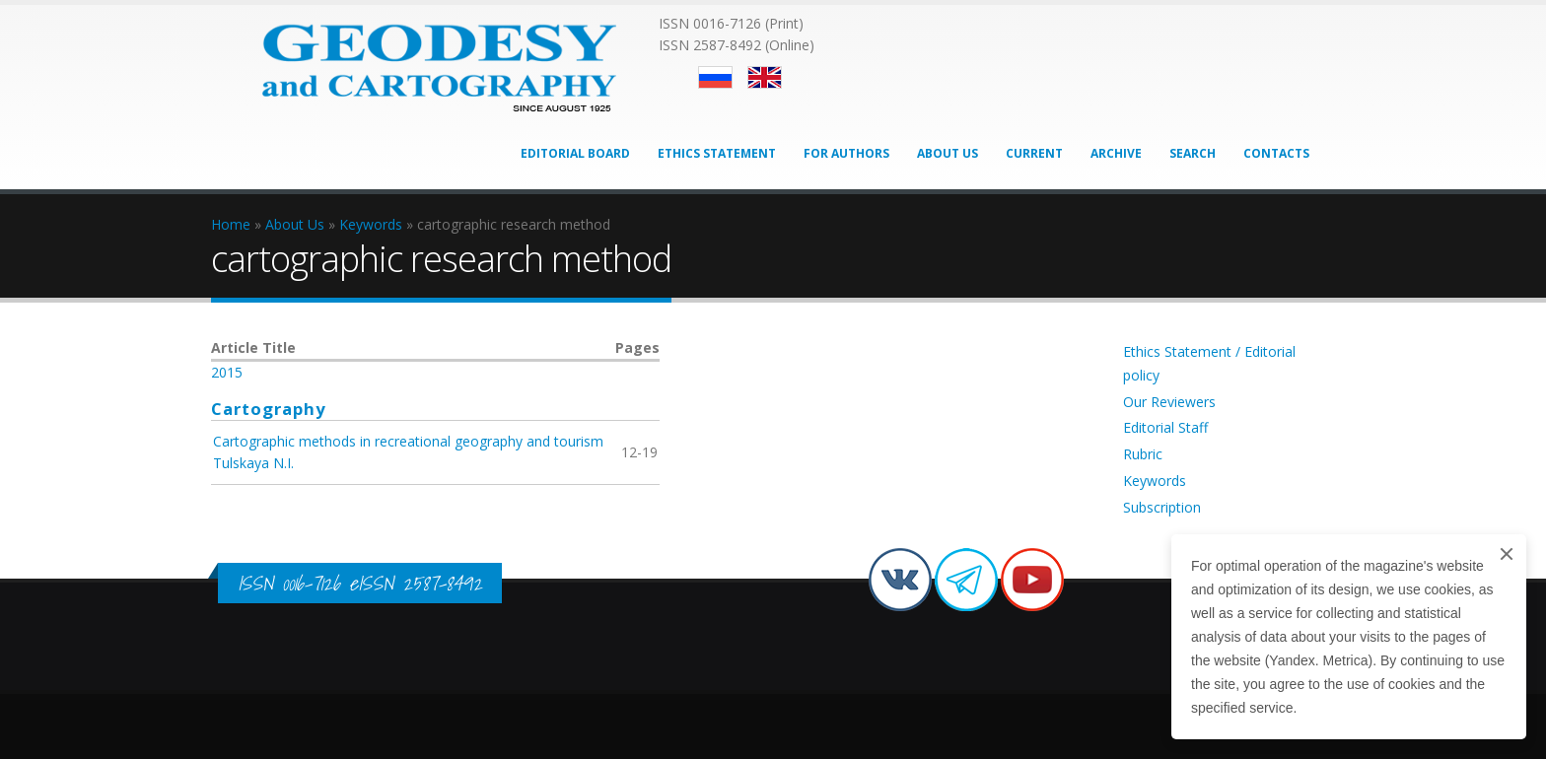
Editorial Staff (1165, 427)
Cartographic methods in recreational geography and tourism (408, 441)
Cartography (268, 408)
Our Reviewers (1169, 401)
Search (1192, 153)
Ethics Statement (717, 153)
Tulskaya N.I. (253, 462)
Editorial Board (575, 153)
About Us (947, 153)
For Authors (846, 153)
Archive (1116, 153)
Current (1034, 153)
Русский (715, 77)
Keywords (1154, 480)
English (764, 77)
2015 (227, 372)
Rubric (1142, 454)
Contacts (1276, 153)
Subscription (1162, 507)
